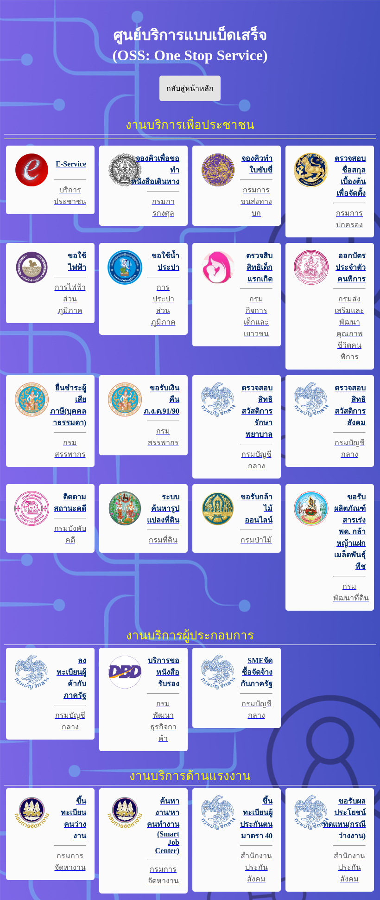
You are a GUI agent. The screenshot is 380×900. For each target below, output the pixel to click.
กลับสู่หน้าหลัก (190, 88)
